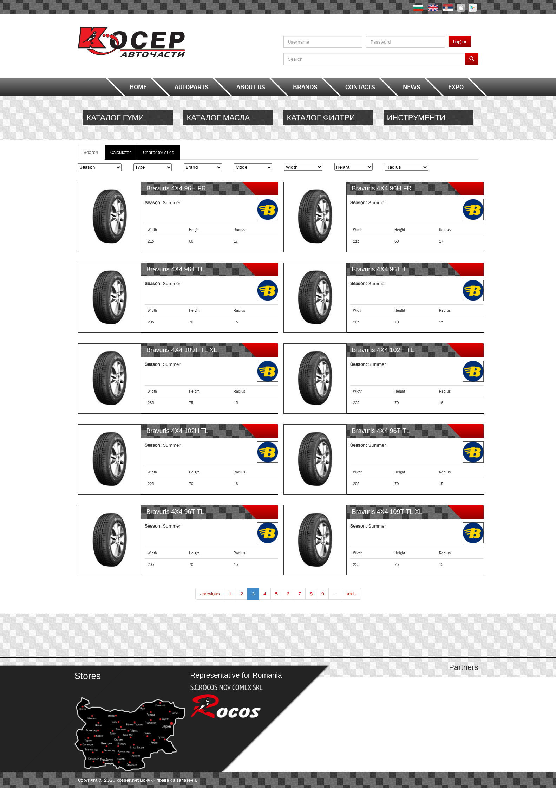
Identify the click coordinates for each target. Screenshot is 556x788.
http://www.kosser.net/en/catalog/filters (328, 117)
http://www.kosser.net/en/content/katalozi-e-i (228, 635)
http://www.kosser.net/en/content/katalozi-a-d (128, 635)
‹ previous (210, 593)
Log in (459, 41)
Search (94, 154)
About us (250, 87)
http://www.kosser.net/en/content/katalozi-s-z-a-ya (428, 635)
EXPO (456, 87)
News (411, 87)
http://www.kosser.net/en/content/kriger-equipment (428, 117)
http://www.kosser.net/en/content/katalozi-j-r (328, 635)
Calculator (120, 152)
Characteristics (158, 152)
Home (138, 87)
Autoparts (192, 87)
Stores (87, 676)
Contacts (360, 87)
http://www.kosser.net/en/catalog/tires (128, 117)
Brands (305, 87)
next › (351, 593)
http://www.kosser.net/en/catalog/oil (228, 117)
